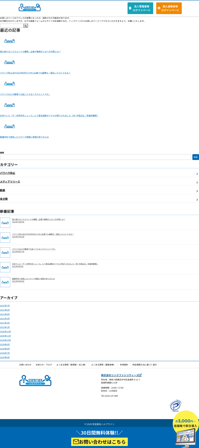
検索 (2, 152)
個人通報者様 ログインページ (170, 8)
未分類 (4, 199)
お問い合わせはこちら (99, 441)
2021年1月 (5, 327)
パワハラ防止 (7, 173)
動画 (2, 190)
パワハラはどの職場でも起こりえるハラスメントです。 (25, 94)
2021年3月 (5, 318)
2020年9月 (5, 344)
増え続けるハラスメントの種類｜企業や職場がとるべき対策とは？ (30, 51)
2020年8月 (5, 348)
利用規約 (124, 364)
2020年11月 (5, 335)
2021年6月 (5, 309)
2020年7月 (5, 353)
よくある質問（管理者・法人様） (71, 364)
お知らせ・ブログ (44, 364)
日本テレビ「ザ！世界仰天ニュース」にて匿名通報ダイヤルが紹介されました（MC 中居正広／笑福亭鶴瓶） (49, 115)
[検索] (12, 26)
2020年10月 (5, 340)
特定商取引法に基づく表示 (144, 364)
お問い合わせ (25, 364)
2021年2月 (5, 322)
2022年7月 (5, 305)
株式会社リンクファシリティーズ (121, 375)
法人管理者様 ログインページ (142, 8)
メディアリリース (10, 181)
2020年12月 (5, 331)
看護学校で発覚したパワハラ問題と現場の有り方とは (24, 136)
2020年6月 (5, 357)
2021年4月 (5, 314)
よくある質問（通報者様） (103, 364)
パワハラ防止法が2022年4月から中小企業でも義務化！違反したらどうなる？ (35, 72)
